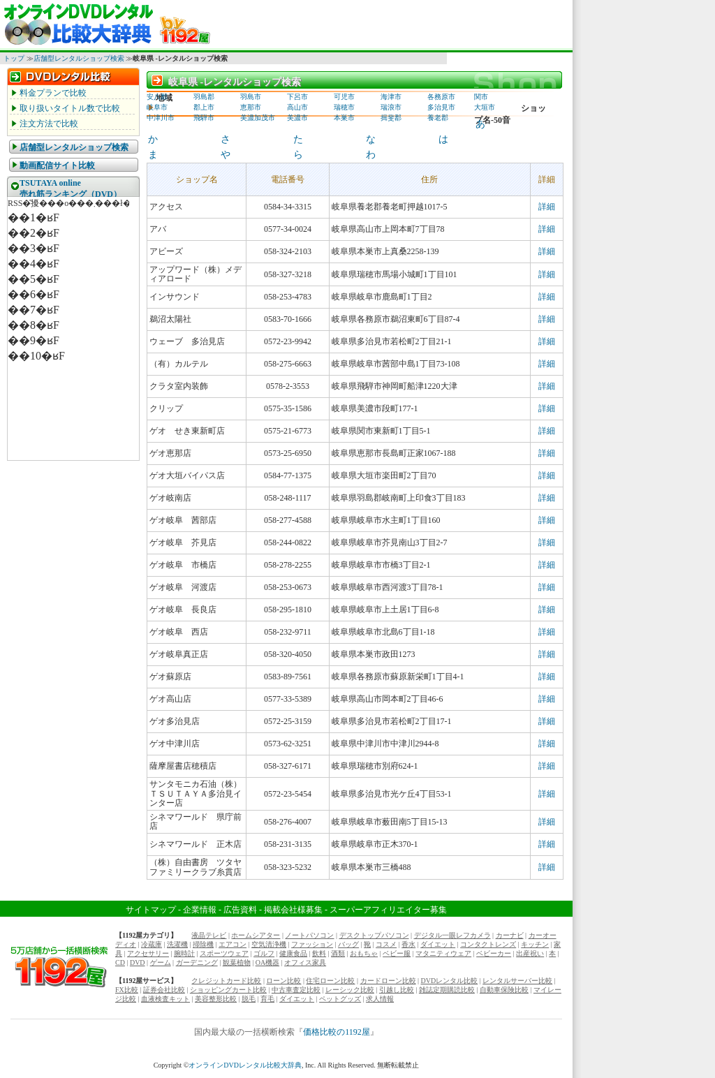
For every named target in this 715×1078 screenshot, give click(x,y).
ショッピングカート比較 (228, 990)
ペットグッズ (340, 999)
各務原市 (441, 97)
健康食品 (293, 953)
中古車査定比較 (296, 990)
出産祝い (530, 953)
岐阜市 (157, 107)
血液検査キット (165, 999)
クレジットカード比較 (226, 980)
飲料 (319, 953)
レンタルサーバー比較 (517, 980)
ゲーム (160, 962)
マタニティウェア (443, 953)
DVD (137, 962)
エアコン (232, 944)
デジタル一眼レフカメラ (452, 935)
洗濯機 (177, 944)
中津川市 (161, 117)
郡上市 (203, 107)
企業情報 (199, 910)
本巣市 (344, 117)
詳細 (546, 207)
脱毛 (249, 999)
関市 (481, 97)
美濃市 (297, 117)
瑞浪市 (391, 107)
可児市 (344, 97)
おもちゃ (364, 953)
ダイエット (437, 944)
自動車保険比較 (504, 990)
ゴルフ (263, 953)
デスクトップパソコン (374, 935)
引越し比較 (396, 990)
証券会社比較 (164, 990)
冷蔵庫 (151, 944)
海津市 (391, 97)
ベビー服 (397, 953)
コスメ (386, 944)
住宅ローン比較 (330, 980)
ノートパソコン (309, 935)
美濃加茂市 (257, 117)
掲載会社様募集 (293, 910)
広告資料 (240, 910)
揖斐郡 (391, 117)
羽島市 (250, 97)
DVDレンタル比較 (449, 980)
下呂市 (297, 97)
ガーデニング (197, 962)
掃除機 (203, 944)
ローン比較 (283, 980)
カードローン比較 (388, 980)
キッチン (535, 944)
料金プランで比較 (53, 93)
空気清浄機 (268, 944)
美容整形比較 (216, 999)
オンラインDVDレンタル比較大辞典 (245, 1065)
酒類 (338, 953)
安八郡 (157, 97)
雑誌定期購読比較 (447, 990)
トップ (13, 58)
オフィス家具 (305, 962)
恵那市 (250, 107)
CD (120, 962)
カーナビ (510, 935)
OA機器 (267, 962)
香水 (408, 944)
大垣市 (484, 107)
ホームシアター (255, 935)
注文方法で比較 (49, 123)
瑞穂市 (344, 107)
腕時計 (184, 953)
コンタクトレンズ (488, 944)
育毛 (267, 999)
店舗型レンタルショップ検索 (79, 58)
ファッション (312, 944)
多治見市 (441, 107)
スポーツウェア (224, 953)
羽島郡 (203, 97)
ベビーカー (493, 953)
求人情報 (380, 999)
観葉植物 (237, 962)
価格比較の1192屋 (336, 1032)
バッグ (348, 944)
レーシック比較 (349, 990)
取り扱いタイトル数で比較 (70, 108)
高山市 (297, 107)
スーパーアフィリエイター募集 (388, 910)
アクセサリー (148, 953)
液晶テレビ (208, 935)
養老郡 (437, 117)
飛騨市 (203, 117)
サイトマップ (151, 910)
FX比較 (126, 990)
